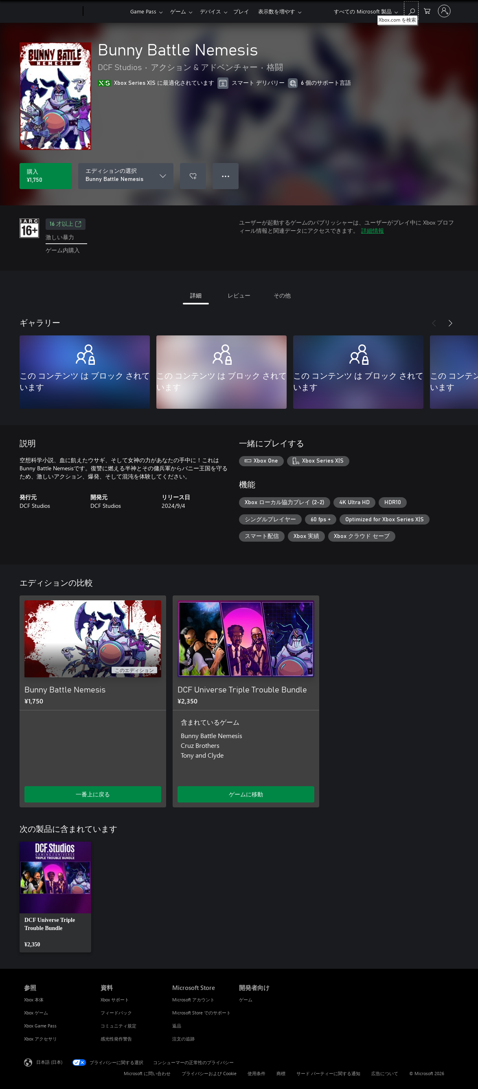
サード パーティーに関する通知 (328, 1073)
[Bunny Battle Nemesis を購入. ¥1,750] (46, 176)
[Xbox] (105, 11)
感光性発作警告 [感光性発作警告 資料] (116, 1038)
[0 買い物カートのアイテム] (427, 10)
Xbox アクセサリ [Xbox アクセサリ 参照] (40, 1038)
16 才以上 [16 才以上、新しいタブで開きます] (65, 224)
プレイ (246, 11)
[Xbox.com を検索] (411, 10)
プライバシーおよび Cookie (209, 1073)
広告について (384, 1073)
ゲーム (180, 11)
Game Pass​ (143, 11)
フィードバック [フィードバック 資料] (116, 1012)
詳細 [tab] (196, 295)
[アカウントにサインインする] (444, 11)
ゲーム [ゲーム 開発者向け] (245, 999)
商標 (280, 1073)
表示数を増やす (283, 11)
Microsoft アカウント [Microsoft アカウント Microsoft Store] (193, 999)
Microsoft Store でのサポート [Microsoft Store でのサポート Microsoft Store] (201, 1012)
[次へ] (450, 323)
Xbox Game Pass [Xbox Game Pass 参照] (40, 1025)
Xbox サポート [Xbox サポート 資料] (115, 999)
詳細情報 (372, 230)
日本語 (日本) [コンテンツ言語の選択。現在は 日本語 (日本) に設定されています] (49, 1062)
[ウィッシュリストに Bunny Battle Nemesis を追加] (193, 176)
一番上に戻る (93, 794)
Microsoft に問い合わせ (147, 1073)
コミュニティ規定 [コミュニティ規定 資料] (118, 1025)
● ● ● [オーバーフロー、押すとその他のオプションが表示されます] (226, 176)
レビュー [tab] (239, 295)
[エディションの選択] (125, 176)
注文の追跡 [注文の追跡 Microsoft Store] (183, 1038)
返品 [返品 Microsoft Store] (176, 1025)
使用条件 (256, 1073)
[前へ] (434, 323)
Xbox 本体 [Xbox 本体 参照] (34, 999)
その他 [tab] (282, 295)
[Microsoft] (52, 11)
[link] (55, 897)
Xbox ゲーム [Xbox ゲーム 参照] (36, 1012)
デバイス (213, 11)
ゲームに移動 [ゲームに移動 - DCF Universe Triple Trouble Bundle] (246, 794)
